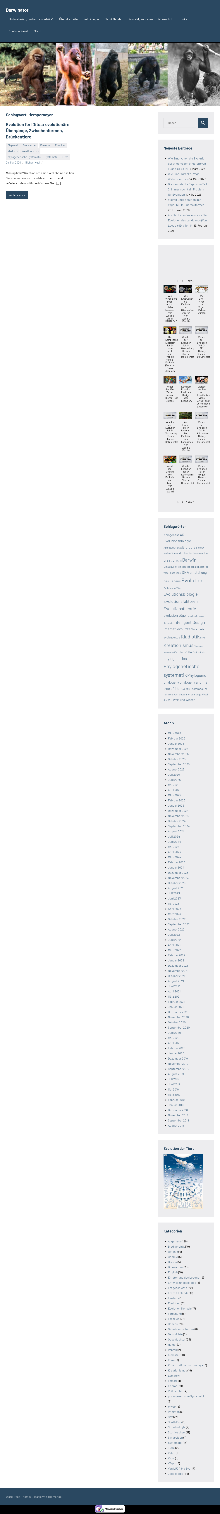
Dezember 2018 (178, 1110)
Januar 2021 (176, 1006)
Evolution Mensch (179, 1308)
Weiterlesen (16, 193)
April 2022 (174, 945)
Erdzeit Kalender (179, 1293)
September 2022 (179, 924)
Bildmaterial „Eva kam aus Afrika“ (31, 19)
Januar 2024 (176, 867)
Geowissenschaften (181, 1329)
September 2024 (179, 826)
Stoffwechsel (176, 1432)
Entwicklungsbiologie (182, 1282)
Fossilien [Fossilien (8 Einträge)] (191, 615)
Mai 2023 (173, 903)
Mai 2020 (173, 1037)
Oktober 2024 (177, 821)
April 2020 (174, 1043)
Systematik (51, 155)
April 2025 (174, 790)
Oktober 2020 (177, 1022)
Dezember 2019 (178, 1058)
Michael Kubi (32, 161)
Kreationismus (30, 149)
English (173, 1272)
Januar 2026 (176, 743)
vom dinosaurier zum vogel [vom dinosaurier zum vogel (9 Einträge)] (188, 694)
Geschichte (175, 1334)
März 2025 (174, 795)
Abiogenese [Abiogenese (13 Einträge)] (171, 535)
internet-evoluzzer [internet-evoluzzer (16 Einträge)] (178, 629)
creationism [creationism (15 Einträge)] (173, 560)
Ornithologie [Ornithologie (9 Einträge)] (198, 652)
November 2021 (178, 970)
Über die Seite (68, 19)
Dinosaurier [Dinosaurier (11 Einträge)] (171, 566)
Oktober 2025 (176, 759)
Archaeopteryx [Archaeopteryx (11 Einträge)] (173, 547)
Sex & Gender (114, 19)
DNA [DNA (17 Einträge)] (185, 572)
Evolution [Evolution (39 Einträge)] (192, 580)
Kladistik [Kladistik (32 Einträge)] (190, 636)
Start (37, 31)
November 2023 (178, 877)
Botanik (173, 1251)
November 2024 (178, 815)
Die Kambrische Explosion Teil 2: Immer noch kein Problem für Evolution (187, 189)
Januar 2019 (175, 1105)
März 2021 (174, 996)
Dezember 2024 (178, 810)
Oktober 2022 (177, 919)
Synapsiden (175, 1437)
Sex (170, 1416)
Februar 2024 (176, 862)
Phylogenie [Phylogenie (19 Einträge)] (196, 675)
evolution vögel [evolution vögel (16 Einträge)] (175, 615)
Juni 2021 (174, 986)
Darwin (172, 1262)
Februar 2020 (176, 1048)
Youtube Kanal (18, 31)
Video (171, 1453)
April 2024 (174, 852)
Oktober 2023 (176, 883)
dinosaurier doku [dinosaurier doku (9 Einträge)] (187, 566)
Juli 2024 (174, 836)
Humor (172, 1344)
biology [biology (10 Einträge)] (200, 547)
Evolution (45, 144)
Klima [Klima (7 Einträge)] (202, 637)
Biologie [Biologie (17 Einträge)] (188, 547)
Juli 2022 (174, 934)
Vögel (171, 1463)
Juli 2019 (173, 1079)
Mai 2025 (173, 784)
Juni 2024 (174, 841)
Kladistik (13, 149)
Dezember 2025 (178, 748)
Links (183, 19)
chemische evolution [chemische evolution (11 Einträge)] (195, 553)
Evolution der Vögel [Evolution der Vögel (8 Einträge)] (172, 588)
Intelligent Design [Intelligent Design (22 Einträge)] (189, 622)
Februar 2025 (176, 800)
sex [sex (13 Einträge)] (187, 688)
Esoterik (173, 1298)
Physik (172, 1406)
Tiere (65, 155)
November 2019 (178, 1063)
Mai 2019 (173, 1089)
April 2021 (174, 991)
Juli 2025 (174, 774)
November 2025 (178, 754)
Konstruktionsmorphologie (185, 1365)
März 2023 (174, 914)
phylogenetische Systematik (24, 155)
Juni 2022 (174, 939)
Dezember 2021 (178, 965)
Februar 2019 (176, 1099)
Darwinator (20, 9)
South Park (175, 1422)
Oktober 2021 (176, 975)
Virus (171, 1458)
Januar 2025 (176, 805)
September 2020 (179, 1027)
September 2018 (178, 1120)
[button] (190, 280)
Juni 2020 (174, 1032)
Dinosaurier (30, 144)
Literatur (174, 1386)
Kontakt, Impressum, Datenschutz (151, 19)
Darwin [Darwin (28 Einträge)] (189, 559)
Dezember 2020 (178, 1012)
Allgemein (13, 144)
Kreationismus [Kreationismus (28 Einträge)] (178, 645)
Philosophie (175, 1391)
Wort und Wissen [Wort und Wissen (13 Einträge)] (184, 700)
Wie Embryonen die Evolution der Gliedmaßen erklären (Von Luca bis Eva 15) (187, 163)
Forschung (175, 1313)
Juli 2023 (174, 893)
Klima (171, 1360)
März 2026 (174, 733)
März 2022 (174, 950)
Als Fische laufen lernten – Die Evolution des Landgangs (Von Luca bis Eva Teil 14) (187, 220)
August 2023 (176, 888)
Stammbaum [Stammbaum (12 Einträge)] (199, 688)
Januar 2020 (176, 1053)
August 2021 (176, 981)
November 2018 (178, 1115)
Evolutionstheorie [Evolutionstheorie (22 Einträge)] (180, 608)
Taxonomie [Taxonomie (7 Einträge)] (168, 694)
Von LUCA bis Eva (179, 1468)
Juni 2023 (174, 898)
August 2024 (176, 831)
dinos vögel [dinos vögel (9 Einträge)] (175, 572)
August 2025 (176, 769)
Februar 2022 (176, 955)
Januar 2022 (176, 960)
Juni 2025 (174, 779)
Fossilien (60, 144)
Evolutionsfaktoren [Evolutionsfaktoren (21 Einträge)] (181, 601)
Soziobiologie (176, 1427)
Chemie (173, 1256)
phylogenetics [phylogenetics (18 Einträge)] (175, 658)
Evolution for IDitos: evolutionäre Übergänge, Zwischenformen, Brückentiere (35, 130)
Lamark (173, 1380)
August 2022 (176, 929)
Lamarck (173, 1375)
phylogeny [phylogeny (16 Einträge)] (171, 682)
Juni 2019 (174, 1084)
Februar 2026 (176, 738)
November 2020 (178, 1017)
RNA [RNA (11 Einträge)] (182, 688)
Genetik (173, 1324)
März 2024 (174, 857)
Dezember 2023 (178, 872)
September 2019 (178, 1068)
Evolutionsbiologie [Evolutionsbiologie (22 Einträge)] (181, 594)
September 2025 (179, 764)
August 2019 (176, 1074)
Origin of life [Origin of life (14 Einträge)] (183, 652)
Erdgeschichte (177, 1287)
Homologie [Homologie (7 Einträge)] (168, 623)
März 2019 (174, 1094)
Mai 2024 (173, 846)
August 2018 (176, 1125)
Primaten (174, 1411)
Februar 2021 (176, 1001)
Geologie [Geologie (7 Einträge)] (200, 616)
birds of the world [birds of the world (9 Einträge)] (173, 553)
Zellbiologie (91, 19)
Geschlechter (176, 1339)
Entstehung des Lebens (183, 1277)
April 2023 (174, 908)
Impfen (172, 1349)
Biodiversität (176, 1246)
